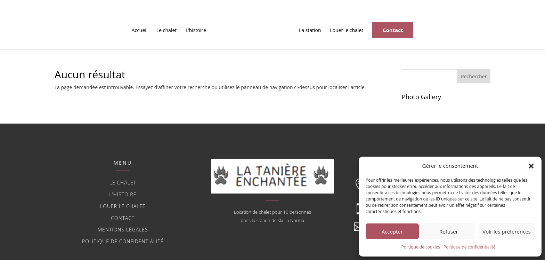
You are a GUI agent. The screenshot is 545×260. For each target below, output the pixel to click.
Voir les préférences (506, 231)
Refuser (448, 231)
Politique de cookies (420, 247)
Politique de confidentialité (469, 247)
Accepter (392, 231)
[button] (531, 166)
